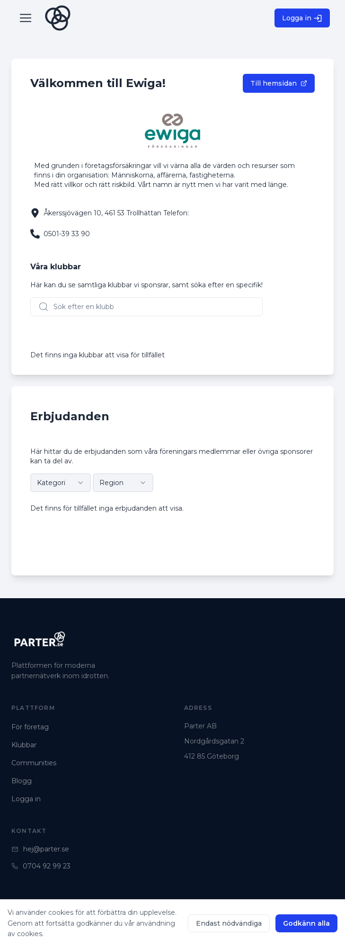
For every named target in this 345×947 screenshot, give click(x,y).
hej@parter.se (40, 849)
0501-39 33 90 (67, 234)
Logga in (302, 18)
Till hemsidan (278, 83)
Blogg (21, 781)
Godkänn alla (306, 923)
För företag (30, 727)
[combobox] (60, 482)
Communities (33, 763)
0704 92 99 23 (41, 866)
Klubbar (23, 745)
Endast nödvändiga (229, 923)
